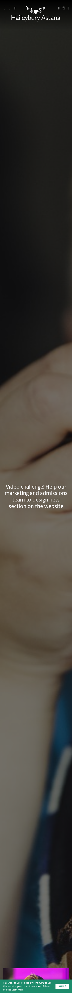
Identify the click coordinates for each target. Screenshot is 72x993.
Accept (62, 986)
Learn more (17, 989)
